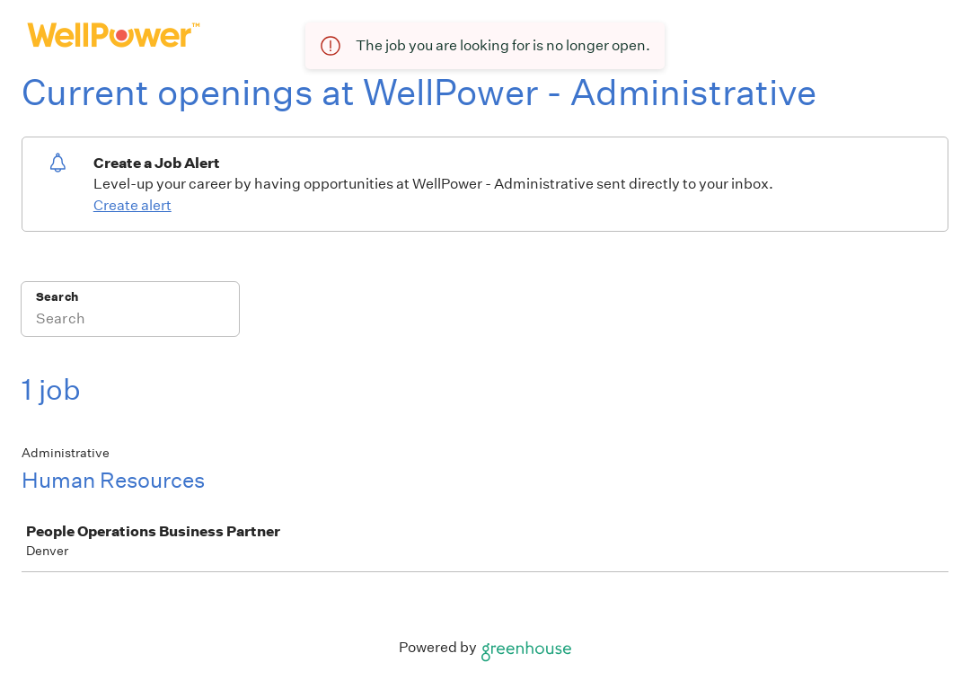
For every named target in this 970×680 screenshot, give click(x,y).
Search (57, 297)
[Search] (130, 320)
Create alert (132, 205)
